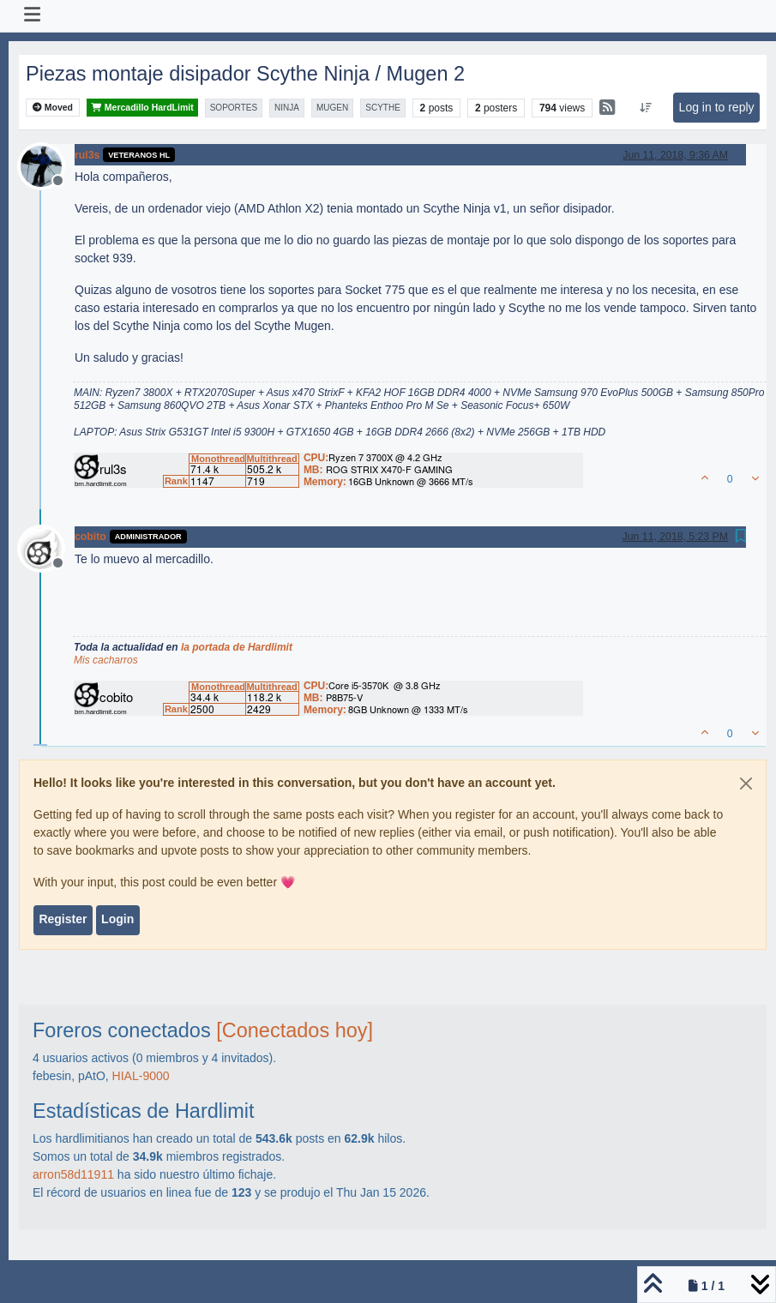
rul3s (87, 155)
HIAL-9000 (141, 1076)
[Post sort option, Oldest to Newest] (645, 108)
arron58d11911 (73, 1174)
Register (63, 919)
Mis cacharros (106, 660)
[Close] (746, 783)
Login (117, 919)
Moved (53, 107)
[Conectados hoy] (294, 1030)
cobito (90, 537)
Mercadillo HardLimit (142, 107)
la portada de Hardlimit (236, 647)
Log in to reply (717, 107)
